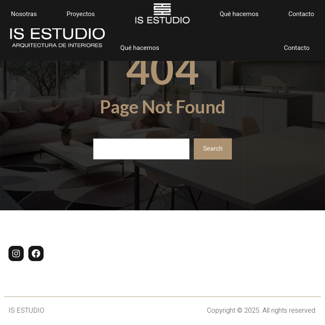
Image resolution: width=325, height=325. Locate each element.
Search (213, 148)
